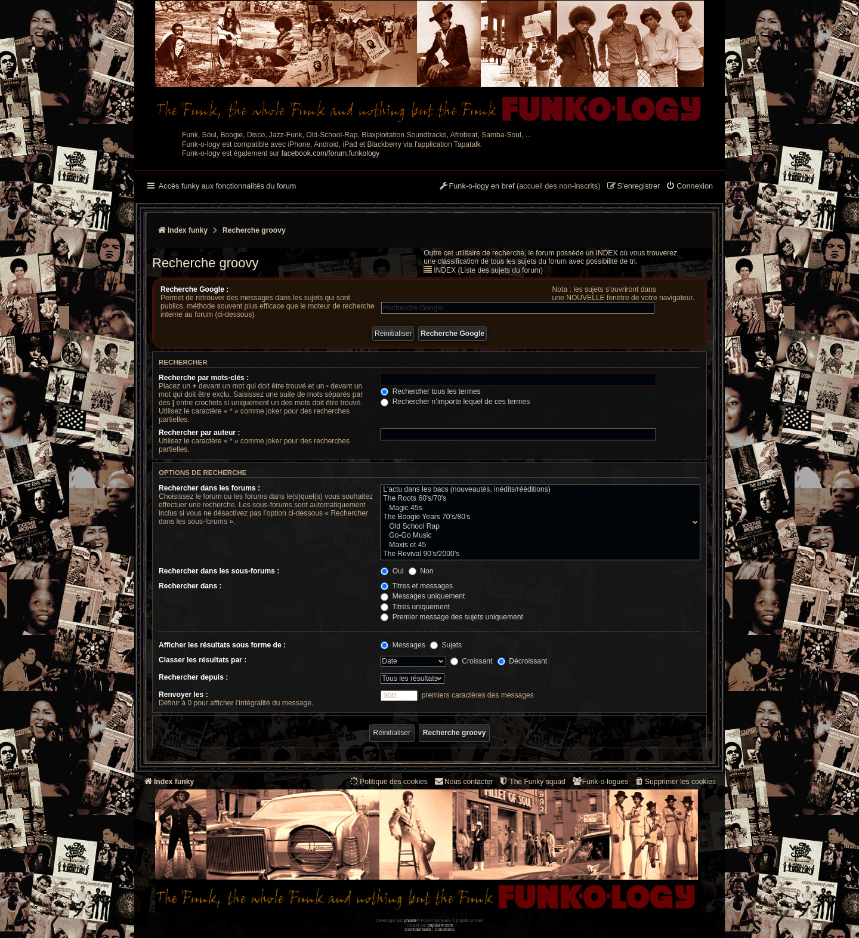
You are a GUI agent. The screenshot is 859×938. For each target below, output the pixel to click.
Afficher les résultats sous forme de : (222, 645)
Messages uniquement (423, 596)
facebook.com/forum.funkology (331, 153)
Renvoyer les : (183, 694)
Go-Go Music (538, 536)
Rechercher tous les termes (430, 391)
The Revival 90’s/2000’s (538, 554)
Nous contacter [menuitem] (463, 781)
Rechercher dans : (190, 586)
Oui (392, 571)
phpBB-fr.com (440, 925)
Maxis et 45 (538, 545)
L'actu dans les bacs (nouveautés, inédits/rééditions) (538, 490)
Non (421, 571)
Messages (403, 645)
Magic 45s (538, 508)
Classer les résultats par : (202, 660)
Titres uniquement (415, 607)
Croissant (471, 661)
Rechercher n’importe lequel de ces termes (455, 401)
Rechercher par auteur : (199, 432)
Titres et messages (417, 586)
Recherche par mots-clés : (204, 378)
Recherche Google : (194, 289)
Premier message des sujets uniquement (452, 617)
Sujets (446, 645)
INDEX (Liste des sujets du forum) (488, 270)
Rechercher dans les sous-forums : (219, 571)
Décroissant (522, 661)
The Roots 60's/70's (538, 499)
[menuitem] (689, 186)
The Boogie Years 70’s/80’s (538, 517)
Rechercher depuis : (193, 677)
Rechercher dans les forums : (209, 488)
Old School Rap (538, 527)
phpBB (410, 920)
